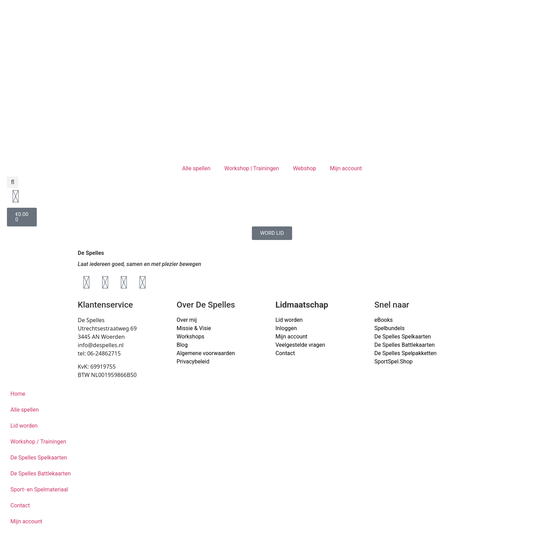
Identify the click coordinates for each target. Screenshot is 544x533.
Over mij (187, 320)
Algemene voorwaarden (206, 353)
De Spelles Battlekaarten (40, 473)
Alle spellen (196, 168)
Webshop (304, 168)
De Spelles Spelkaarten (38, 457)
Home (17, 393)
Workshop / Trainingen (38, 441)
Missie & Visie (194, 328)
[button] (12, 182)
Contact (285, 353)
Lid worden (289, 320)
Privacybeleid (193, 361)
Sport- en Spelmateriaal (39, 489)
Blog (182, 345)
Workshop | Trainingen (251, 168)
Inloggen (286, 328)
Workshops (190, 336)
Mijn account (346, 168)
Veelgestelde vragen (300, 345)
